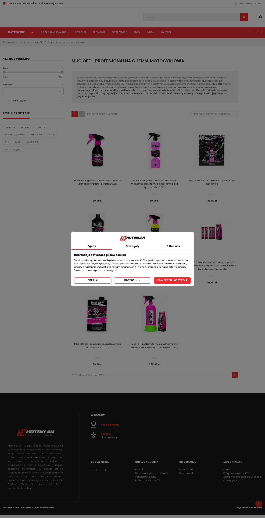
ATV (7, 142)
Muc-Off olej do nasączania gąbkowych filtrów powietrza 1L (97, 348)
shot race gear (13, 149)
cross (51, 134)
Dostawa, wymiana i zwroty (151, 476)
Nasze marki (186, 476)
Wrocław (98, 418)
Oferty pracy (231, 484)
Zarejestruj (245, 3)
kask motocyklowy (15, 134)
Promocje (99, 32)
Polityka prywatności (147, 484)
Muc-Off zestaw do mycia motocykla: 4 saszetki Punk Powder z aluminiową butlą (154, 348)
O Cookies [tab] (173, 246)
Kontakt (166, 32)
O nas (150, 32)
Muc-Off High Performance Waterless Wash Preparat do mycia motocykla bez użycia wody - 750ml (154, 184)
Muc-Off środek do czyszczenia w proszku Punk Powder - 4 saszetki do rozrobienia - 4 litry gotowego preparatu (212, 267)
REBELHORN (36, 134)
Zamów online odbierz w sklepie (242, 480)
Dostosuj (132, 280)
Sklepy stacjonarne (53, 32)
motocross (40, 127)
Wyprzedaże (119, 32)
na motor (10, 127)
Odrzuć (93, 280)
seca (17, 142)
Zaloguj (257, 3)
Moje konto (186, 473)
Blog (137, 32)
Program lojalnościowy (237, 476)
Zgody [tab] (92, 246)
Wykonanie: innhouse (249, 511)
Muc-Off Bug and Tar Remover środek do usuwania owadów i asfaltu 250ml (97, 182)
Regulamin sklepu (145, 480)
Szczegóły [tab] (132, 246)
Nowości (80, 32)
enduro (25, 127)
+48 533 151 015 (110, 428)
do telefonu (33, 142)
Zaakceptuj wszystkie (172, 280)
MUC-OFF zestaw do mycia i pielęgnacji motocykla (212, 182)
